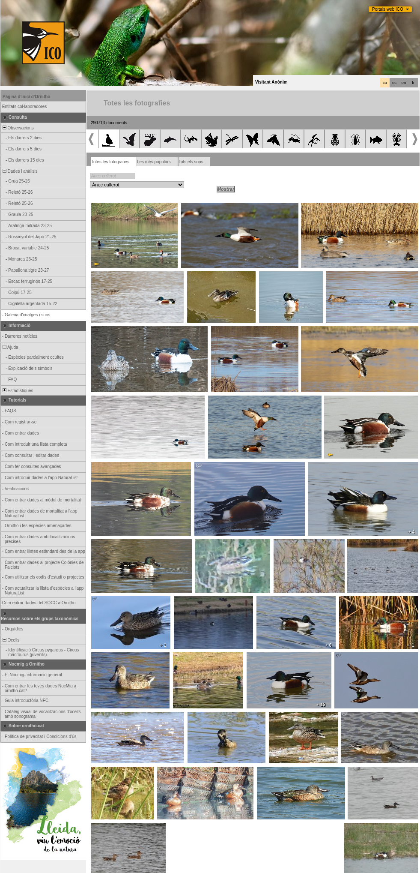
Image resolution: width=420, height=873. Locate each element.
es (394, 83)
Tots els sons (191, 161)
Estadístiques (17, 390)
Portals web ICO (387, 9)
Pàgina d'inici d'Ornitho (26, 96)
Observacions (17, 128)
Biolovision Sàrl (185, 866)
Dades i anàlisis (19, 171)
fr (413, 83)
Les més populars (154, 161)
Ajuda (9, 347)
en (404, 83)
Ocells (10, 640)
